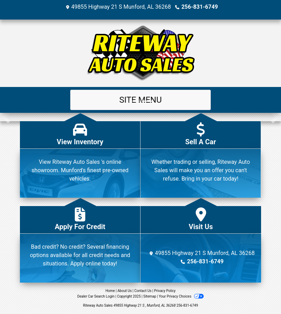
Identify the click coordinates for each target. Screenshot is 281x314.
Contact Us (142, 291)
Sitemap (149, 296)
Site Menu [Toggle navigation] (140, 100)
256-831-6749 (199, 6)
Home (110, 291)
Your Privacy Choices (181, 296)
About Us (124, 291)
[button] (6, 117)
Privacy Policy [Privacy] (165, 291)
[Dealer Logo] (140, 53)
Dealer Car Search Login (96, 296)
